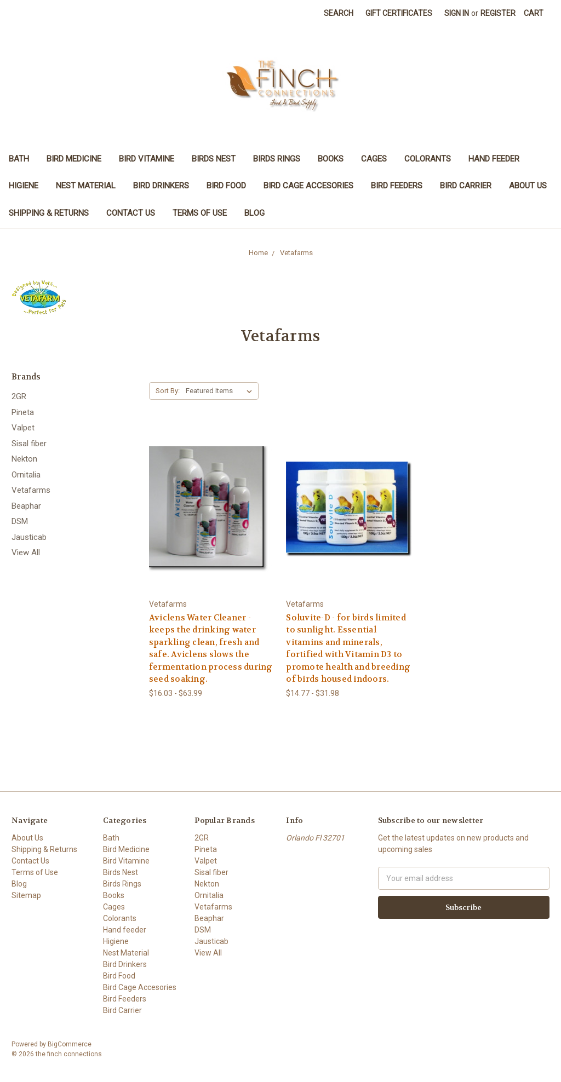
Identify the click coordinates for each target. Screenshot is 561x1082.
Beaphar (26, 506)
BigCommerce (69, 1044)
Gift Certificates (398, 13)
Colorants (427, 159)
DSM (20, 521)
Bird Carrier (465, 186)
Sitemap (26, 895)
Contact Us (130, 213)
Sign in (456, 13)
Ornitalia (26, 475)
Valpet (23, 428)
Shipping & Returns (49, 213)
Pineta (23, 412)
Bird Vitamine (146, 159)
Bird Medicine (74, 159)
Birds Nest (214, 159)
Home (258, 253)
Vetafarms (296, 253)
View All (26, 552)
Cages (374, 159)
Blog (254, 213)
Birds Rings (276, 159)
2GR (19, 396)
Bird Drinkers (161, 186)
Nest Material (86, 186)
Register (498, 13)
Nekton (24, 459)
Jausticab (29, 537)
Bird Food (226, 186)
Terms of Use (200, 213)
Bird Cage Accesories (308, 186)
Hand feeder (493, 159)
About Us (528, 186)
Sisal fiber (29, 443)
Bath (19, 159)
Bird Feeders (396, 186)
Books (331, 159)
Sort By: (168, 391)
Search (338, 13)
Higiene (23, 186)
